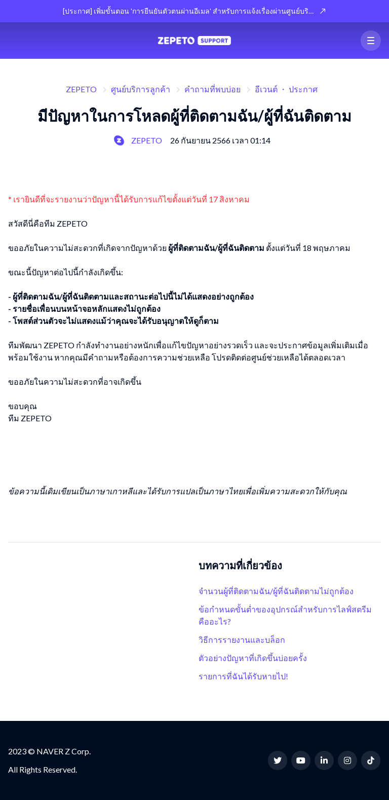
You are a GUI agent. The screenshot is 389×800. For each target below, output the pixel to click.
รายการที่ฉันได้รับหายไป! (243, 676)
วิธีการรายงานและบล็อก (242, 639)
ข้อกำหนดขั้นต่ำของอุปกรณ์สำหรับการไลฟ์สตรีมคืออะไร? (285, 615)
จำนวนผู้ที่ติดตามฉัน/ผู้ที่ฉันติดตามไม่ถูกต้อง (276, 591)
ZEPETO (81, 89)
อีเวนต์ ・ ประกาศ (286, 89)
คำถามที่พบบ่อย (212, 89)
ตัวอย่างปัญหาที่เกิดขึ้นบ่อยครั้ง (253, 658)
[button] (371, 40)
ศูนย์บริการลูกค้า (140, 89)
